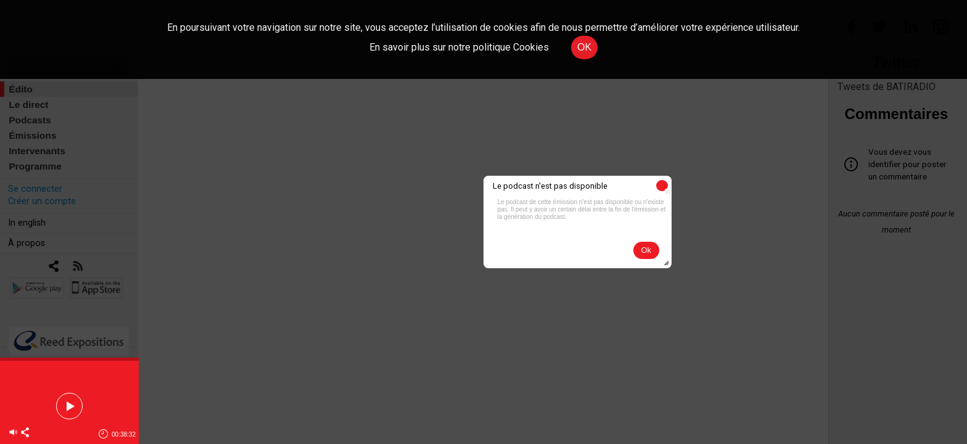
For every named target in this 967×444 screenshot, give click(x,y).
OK (584, 47)
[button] (662, 185)
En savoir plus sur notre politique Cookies (459, 47)
